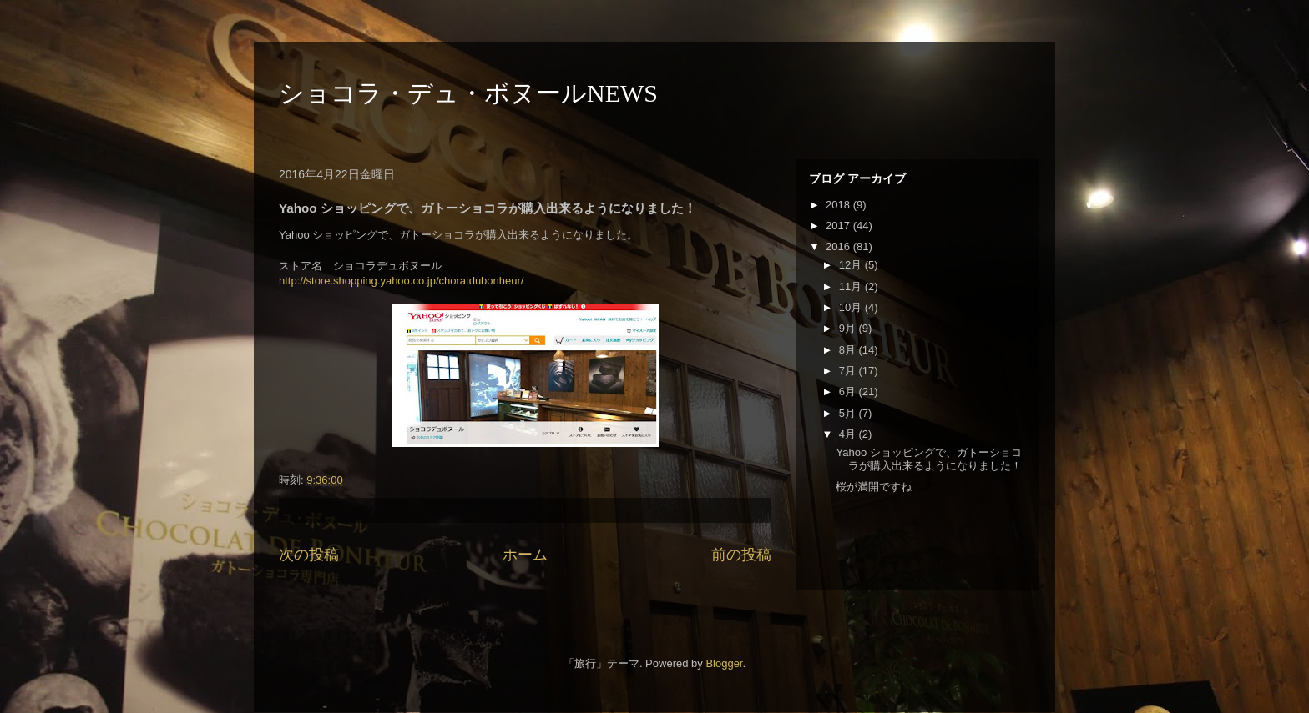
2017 (839, 225)
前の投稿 (741, 554)
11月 (852, 286)
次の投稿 (309, 554)
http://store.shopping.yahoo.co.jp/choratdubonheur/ (401, 280)
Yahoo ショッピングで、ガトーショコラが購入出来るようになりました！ (929, 459)
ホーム (525, 554)
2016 (839, 246)
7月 (849, 370)
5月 (849, 413)
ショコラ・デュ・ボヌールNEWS (468, 93)
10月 (852, 307)
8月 (849, 350)
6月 (849, 391)
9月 (849, 328)
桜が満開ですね (874, 486)
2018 (839, 204)
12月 (852, 265)
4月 (849, 434)
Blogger (723, 663)
